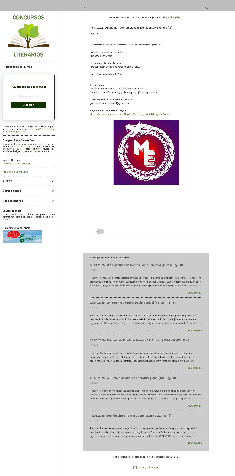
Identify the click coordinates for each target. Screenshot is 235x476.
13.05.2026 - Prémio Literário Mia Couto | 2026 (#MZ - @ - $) (130, 415)
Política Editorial (22, 146)
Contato (37, 151)
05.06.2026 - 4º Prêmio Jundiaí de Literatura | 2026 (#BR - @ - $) (133, 378)
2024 (100, 231)
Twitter (17, 163)
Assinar (29, 104)
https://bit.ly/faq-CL (174, 17)
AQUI (13, 214)
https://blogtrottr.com (16, 131)
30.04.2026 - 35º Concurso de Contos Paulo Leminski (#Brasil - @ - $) (136, 265)
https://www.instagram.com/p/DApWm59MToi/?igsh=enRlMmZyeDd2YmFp (130, 114)
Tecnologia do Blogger (146, 467)
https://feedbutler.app (44, 129)
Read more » (195, 293)
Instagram (26, 163)
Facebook (7, 163)
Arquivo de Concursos (15, 171)
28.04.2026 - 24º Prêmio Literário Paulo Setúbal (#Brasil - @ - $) (133, 302)
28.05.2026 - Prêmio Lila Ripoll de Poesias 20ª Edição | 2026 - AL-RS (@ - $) (140, 340)
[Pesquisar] (207, 8)
